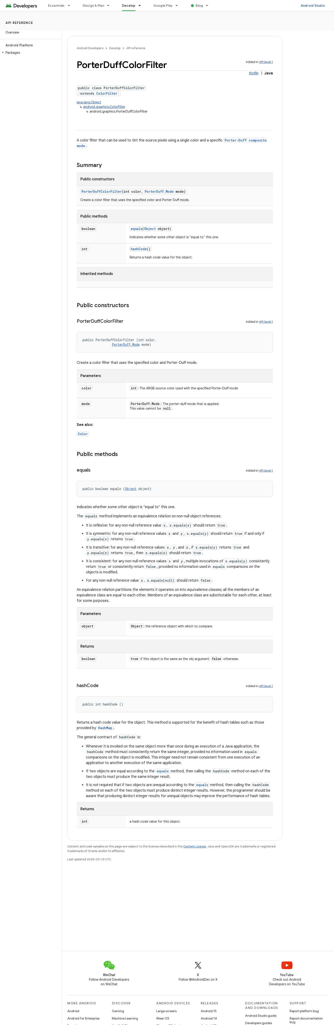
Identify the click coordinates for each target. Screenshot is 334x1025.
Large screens (166, 1011)
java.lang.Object (89, 102)
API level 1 (266, 62)
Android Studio (313, 5)
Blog (199, 5)
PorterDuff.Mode (159, 191)
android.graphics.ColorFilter (104, 107)
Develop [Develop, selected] (129, 5)
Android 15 (209, 1011)
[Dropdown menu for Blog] (209, 5)
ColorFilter (106, 93)
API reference (19, 23)
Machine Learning (125, 1018)
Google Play (163, 5)
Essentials (56, 5)
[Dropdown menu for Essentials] (71, 5)
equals (136, 229)
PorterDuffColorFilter (102, 191)
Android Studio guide (260, 1016)
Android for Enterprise (83, 1018)
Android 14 (209, 1018)
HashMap (105, 728)
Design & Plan (93, 5)
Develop (114, 48)
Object (150, 229)
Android (73, 1011)
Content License (194, 846)
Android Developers (90, 48)
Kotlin (253, 73)
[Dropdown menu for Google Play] (179, 5)
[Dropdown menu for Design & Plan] (110, 5)
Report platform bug (304, 1011)
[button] (30, 52)
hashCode (139, 249)
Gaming (118, 1011)
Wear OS (162, 1018)
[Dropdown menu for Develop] (142, 5)
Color (83, 434)
